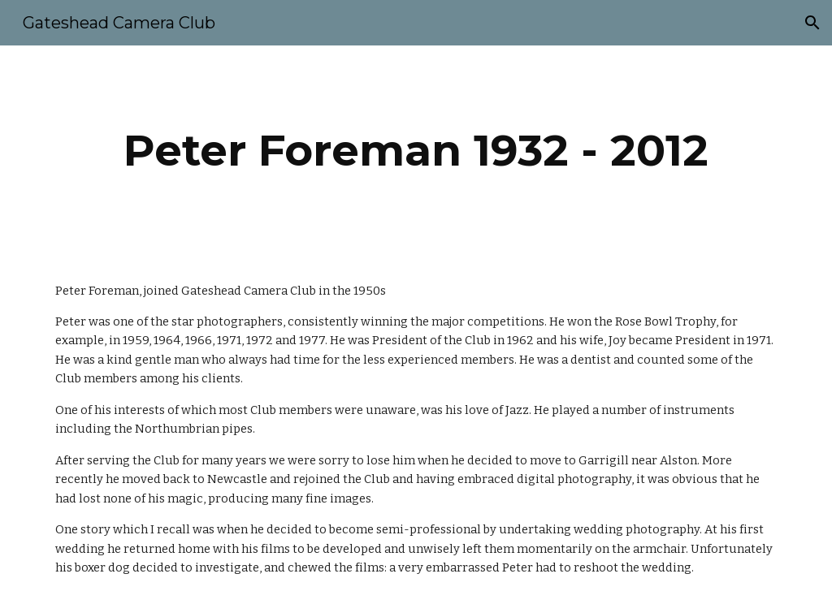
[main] (416, 150)
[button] (812, 22)
